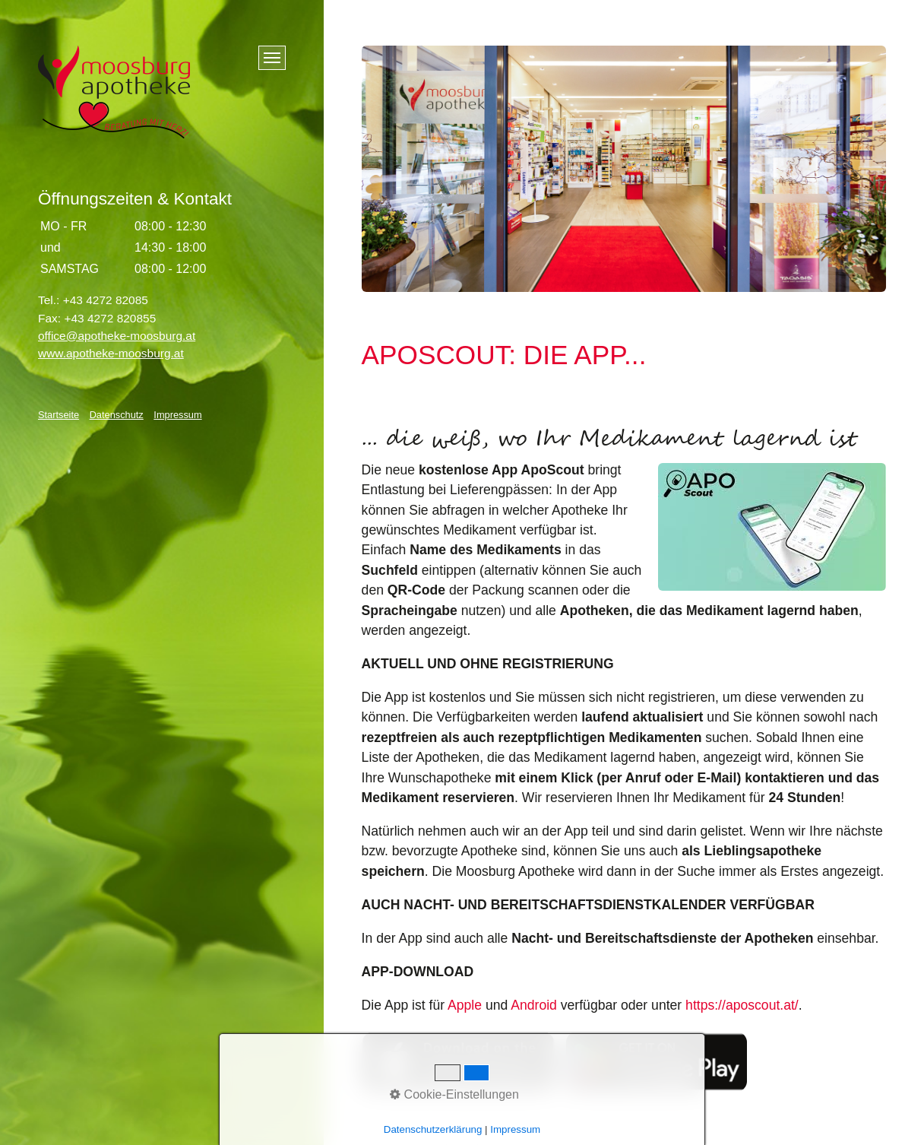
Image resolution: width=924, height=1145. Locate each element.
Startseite (58, 414)
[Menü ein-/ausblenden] (272, 58)
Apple (465, 1005)
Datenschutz (117, 414)
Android (534, 1005)
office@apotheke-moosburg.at (116, 335)
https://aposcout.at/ (742, 1005)
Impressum (177, 414)
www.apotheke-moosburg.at (111, 353)
